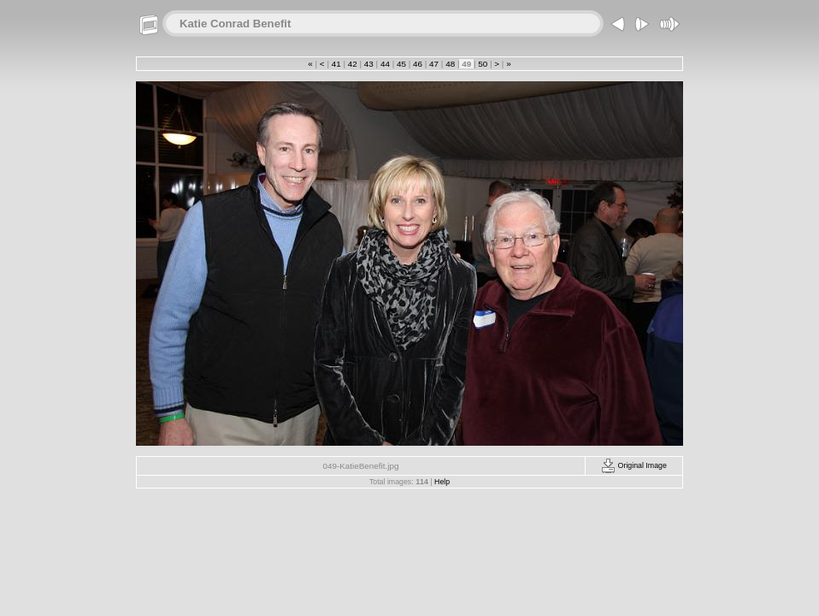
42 (352, 63)
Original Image (634, 465)
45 (401, 63)
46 (417, 63)
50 (483, 63)
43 (368, 63)
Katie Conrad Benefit (235, 23)
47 (433, 63)
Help (442, 481)
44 (385, 63)
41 (336, 63)
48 (450, 63)
